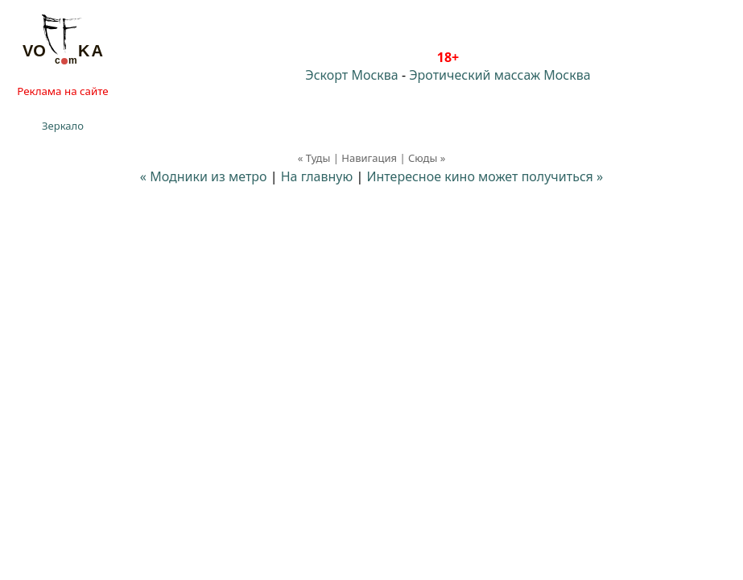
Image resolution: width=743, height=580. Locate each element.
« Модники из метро (203, 176)
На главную (317, 176)
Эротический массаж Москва (499, 75)
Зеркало (63, 125)
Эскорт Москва (351, 75)
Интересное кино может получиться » (484, 176)
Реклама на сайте (62, 91)
